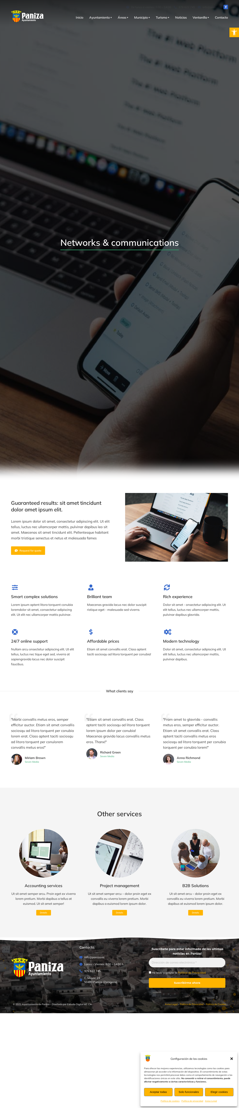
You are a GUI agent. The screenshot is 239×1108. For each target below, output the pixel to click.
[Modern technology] (167, 632)
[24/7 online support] (15, 632)
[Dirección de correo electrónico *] (187, 963)
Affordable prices (103, 641)
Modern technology (181, 641)
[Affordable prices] (91, 632)
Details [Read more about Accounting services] (43, 912)
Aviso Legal (211, 1101)
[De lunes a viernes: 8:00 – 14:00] (148, 7)
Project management (119, 885)
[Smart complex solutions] (15, 587)
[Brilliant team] (91, 587)
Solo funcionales (189, 1091)
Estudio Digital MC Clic (79, 1004)
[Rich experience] (167, 587)
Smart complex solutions (34, 596)
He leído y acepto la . (177, 972)
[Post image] (43, 853)
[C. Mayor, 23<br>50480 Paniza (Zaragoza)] (107, 980)
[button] (234, 32)
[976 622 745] (184, 7)
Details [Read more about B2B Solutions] (195, 912)
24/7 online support (29, 641)
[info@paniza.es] (210, 7)
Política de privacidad (192, 1101)
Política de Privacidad (192, 972)
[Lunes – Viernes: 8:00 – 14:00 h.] (107, 964)
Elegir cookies (219, 1091)
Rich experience (177, 596)
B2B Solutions (195, 885)
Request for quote (28, 550)
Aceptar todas (158, 1091)
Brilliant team (99, 596)
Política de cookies (170, 1101)
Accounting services (43, 885)
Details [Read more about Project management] (119, 912)
